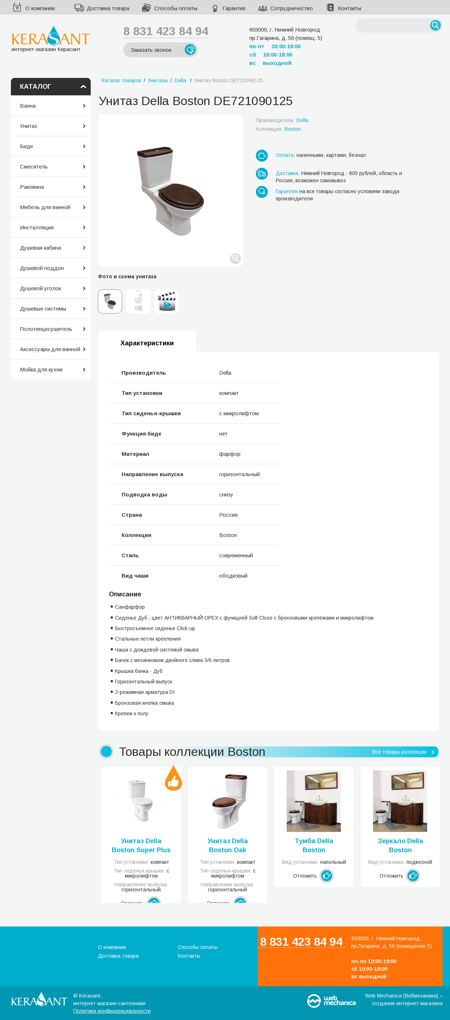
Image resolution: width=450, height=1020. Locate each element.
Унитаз (28, 126)
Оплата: (285, 155)
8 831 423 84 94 (165, 31)
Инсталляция (37, 227)
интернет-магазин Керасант (51, 38)
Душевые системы (43, 308)
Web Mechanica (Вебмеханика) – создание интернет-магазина (404, 999)
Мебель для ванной (45, 207)
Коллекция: (278, 129)
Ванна (28, 106)
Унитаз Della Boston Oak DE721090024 (228, 846)
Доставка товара (108, 8)
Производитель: (282, 120)
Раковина (32, 187)
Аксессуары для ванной (50, 349)
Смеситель (34, 166)
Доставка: (288, 173)
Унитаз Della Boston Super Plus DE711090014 (141, 846)
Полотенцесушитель (46, 329)
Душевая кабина (40, 248)
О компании (40, 8)
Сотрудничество (291, 8)
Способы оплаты (175, 8)
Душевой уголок (40, 288)
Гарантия (233, 8)
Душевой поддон (42, 268)
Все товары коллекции (399, 752)
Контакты (349, 8)
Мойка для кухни (41, 369)
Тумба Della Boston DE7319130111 (314, 846)
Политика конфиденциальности (112, 1011)
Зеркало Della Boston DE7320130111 (400, 846)
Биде (26, 146)
